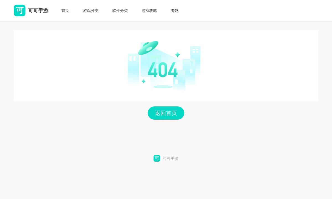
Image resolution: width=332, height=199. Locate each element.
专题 (175, 10)
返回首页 (166, 113)
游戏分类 (90, 10)
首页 (65, 10)
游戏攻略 (149, 10)
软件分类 (120, 10)
